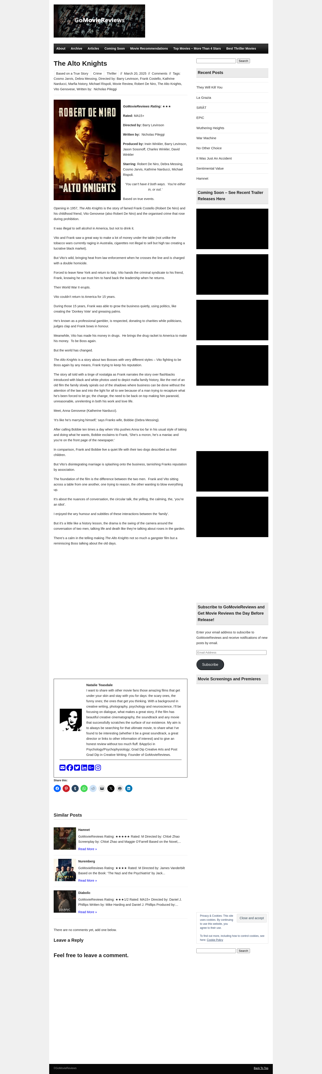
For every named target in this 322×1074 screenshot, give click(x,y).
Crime (97, 73)
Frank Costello (150, 78)
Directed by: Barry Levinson (118, 78)
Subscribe (210, 664)
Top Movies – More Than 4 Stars (197, 48)
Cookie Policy (215, 940)
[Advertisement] (232, 419)
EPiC (200, 118)
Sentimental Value (210, 168)
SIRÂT (201, 107)
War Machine (206, 138)
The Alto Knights (169, 84)
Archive (76, 48)
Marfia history (77, 84)
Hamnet (202, 178)
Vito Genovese (64, 89)
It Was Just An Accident (214, 158)
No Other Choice (209, 148)
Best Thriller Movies (241, 48)
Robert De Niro (145, 84)
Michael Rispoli (100, 84)
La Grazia (203, 97)
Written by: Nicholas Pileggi (96, 89)
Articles (93, 48)
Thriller (112, 73)
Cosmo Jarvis (63, 78)
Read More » (87, 849)
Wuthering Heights (210, 128)
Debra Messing (86, 78)
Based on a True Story (72, 73)
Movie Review (123, 84)
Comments (159, 73)
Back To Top (261, 1068)
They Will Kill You (209, 87)
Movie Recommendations (149, 48)
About (60, 48)
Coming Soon (114, 48)
